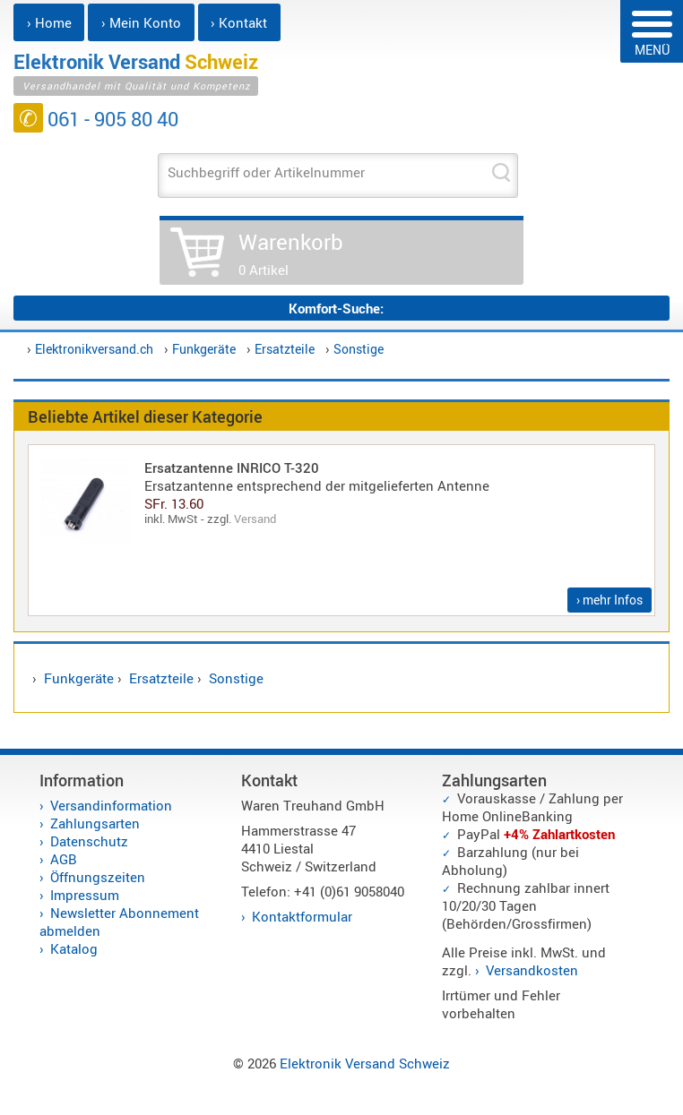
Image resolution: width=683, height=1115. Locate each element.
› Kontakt (239, 22)
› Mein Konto (141, 22)
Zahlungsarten (95, 823)
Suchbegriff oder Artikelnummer (266, 172)
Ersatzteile (285, 348)
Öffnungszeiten (97, 877)
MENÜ (652, 34)
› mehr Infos (609, 599)
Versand (255, 518)
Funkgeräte (204, 348)
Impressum (84, 895)
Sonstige (358, 348)
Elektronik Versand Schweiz (365, 1063)
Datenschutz (89, 841)
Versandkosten (532, 970)
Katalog (74, 948)
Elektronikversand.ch (94, 348)
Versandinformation (111, 805)
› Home (49, 22)
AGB (63, 859)
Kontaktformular (302, 916)
